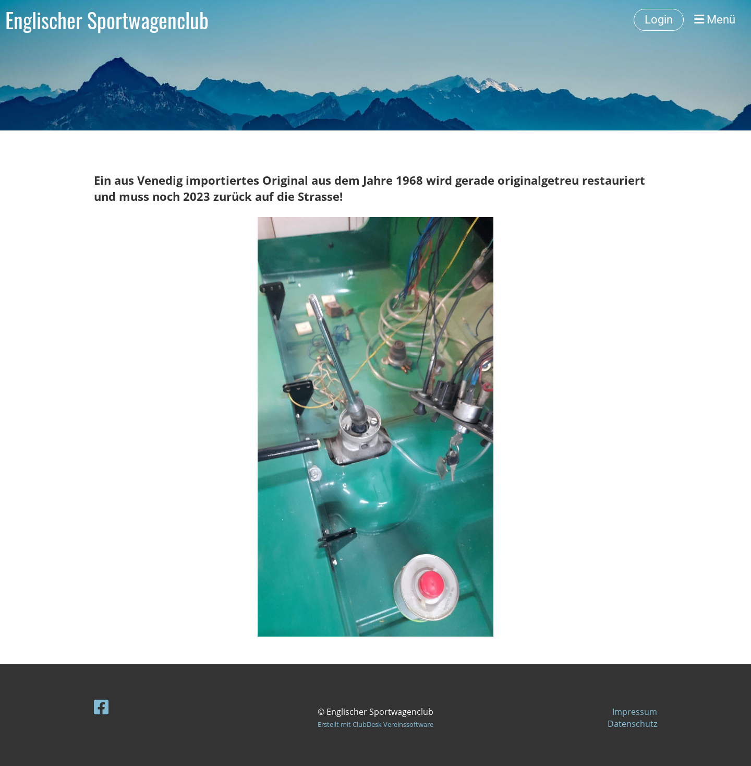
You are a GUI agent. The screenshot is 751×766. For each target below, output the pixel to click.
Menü (714, 19)
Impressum (634, 711)
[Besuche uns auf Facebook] (101, 707)
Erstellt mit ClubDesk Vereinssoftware (375, 724)
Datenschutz (632, 723)
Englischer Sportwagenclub (107, 19)
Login (659, 19)
